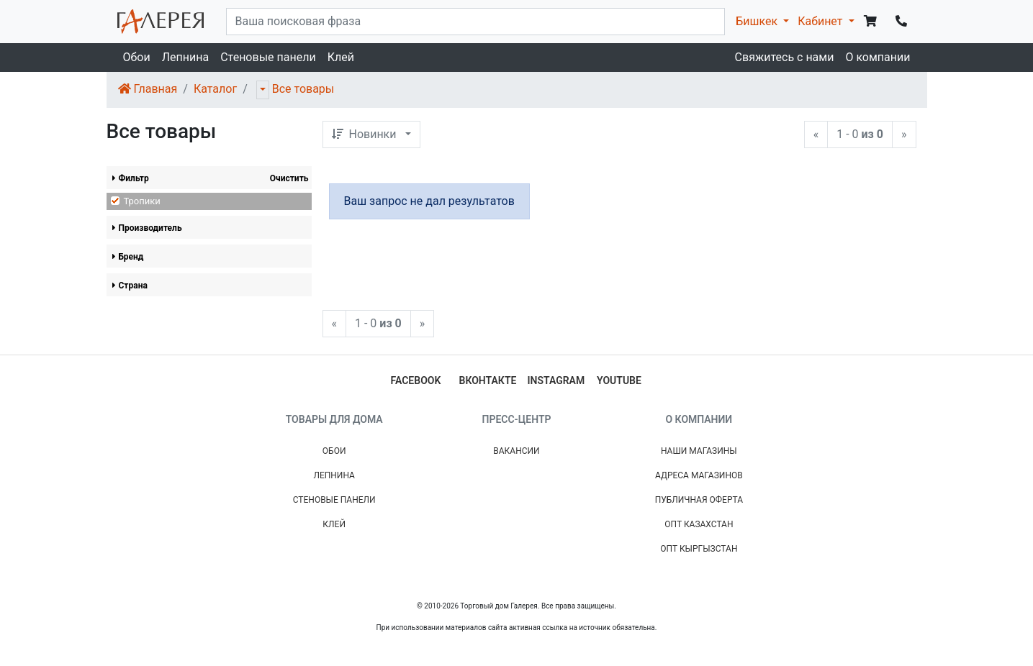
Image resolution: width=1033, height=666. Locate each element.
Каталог (215, 89)
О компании (877, 57)
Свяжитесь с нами (784, 57)
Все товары (303, 89)
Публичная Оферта (699, 500)
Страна (130, 285)
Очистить (289, 178)
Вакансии (516, 451)
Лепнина (185, 57)
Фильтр (130, 178)
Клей (341, 57)
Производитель (147, 228)
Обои (136, 57)
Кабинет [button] (821, 21)
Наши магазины (699, 451)
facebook (416, 380)
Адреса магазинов (699, 475)
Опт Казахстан (698, 524)
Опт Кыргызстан (698, 549)
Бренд (128, 257)
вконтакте (488, 380)
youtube (619, 380)
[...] (476, 21)
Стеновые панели (267, 57)
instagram (556, 380)
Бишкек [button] (758, 21)
